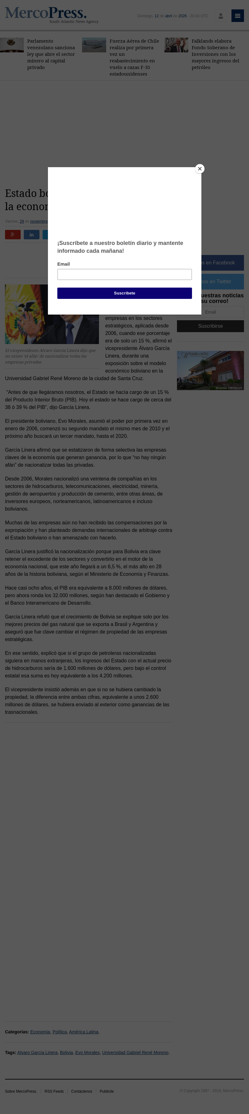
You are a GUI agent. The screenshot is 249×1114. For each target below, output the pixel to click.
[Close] (200, 168)
